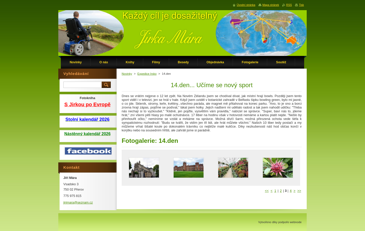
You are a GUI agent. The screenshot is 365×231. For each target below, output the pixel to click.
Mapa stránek (270, 4)
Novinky (127, 73)
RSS (289, 4)
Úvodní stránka (246, 4)
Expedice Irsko (147, 73)
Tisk (301, 4)
